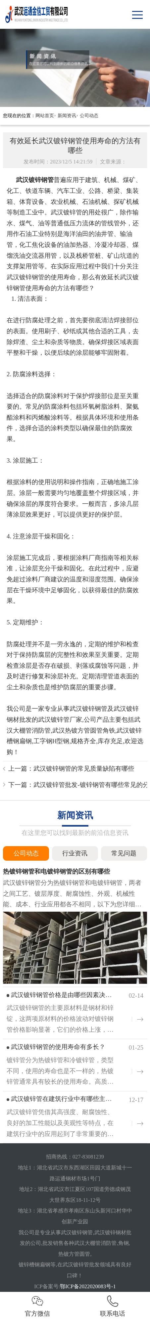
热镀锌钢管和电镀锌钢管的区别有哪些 (56, 871)
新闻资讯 (67, 115)
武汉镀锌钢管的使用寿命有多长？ (58, 1046)
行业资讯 (74, 853)
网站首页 (44, 115)
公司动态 (89, 115)
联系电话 (112, 1305)
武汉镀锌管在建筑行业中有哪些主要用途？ (70, 1098)
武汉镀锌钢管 (35, 179)
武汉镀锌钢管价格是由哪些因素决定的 (64, 994)
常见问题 (123, 853)
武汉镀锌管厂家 (60, 719)
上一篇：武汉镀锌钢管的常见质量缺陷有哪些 (71, 768)
